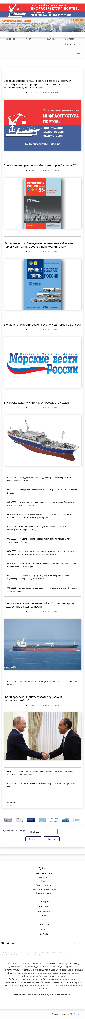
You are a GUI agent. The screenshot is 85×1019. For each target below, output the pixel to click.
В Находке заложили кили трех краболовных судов (36, 402)
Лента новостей (43, 873)
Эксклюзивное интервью (43, 889)
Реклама (69, 38)
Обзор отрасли (43, 885)
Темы (43, 881)
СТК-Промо (74, 1014)
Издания (10, 38)
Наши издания (43, 910)
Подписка (51, 38)
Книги (29, 38)
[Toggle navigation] (78, 52)
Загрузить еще (10, 803)
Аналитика (43, 877)
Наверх (76, 943)
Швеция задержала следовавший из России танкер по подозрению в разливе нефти (39, 605)
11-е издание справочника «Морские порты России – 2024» (41, 165)
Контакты (70, 44)
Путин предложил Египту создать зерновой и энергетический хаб (33, 698)
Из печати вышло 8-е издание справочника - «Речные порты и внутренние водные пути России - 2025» (38, 245)
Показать (33, 839)
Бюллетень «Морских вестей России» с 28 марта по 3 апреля (42, 324)
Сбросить (52, 839)
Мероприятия (43, 892)
